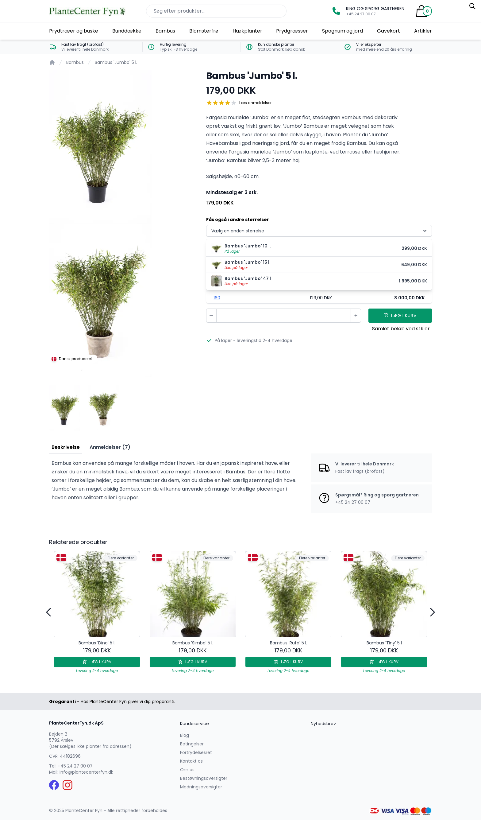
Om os (187, 770)
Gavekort (388, 30)
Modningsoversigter (201, 787)
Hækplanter (247, 30)
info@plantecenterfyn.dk (86, 772)
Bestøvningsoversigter (203, 778)
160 (217, 298)
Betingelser (192, 744)
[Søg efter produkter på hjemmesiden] (216, 11)
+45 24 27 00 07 (75, 766)
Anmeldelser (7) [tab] (110, 447)
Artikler (423, 30)
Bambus (165, 30)
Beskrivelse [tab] (66, 447)
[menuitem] (319, 248)
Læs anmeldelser (255, 102)
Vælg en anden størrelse (319, 231)
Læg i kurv (97, 661)
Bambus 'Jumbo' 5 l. (116, 62)
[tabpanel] (122, 147)
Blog (184, 735)
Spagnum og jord (342, 30)
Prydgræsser (292, 30)
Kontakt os (191, 761)
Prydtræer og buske (73, 30)
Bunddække (126, 30)
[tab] (64, 408)
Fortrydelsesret (196, 752)
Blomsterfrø (203, 30)
